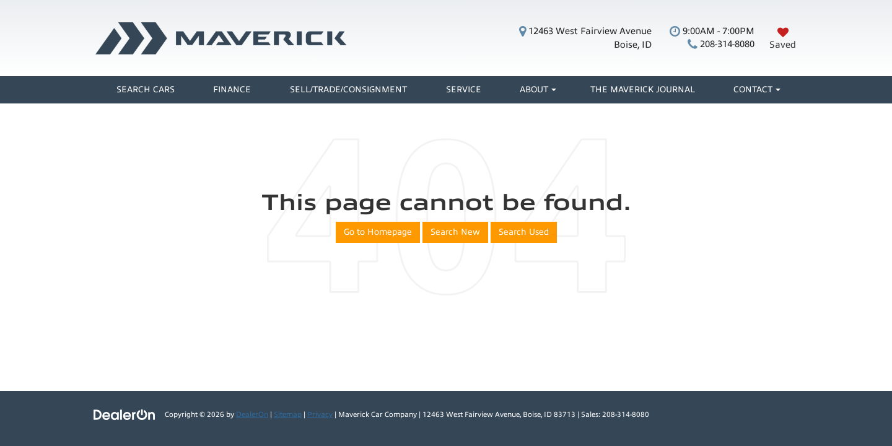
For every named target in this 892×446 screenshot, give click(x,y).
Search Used (524, 232)
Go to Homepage (378, 232)
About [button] (534, 89)
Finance (232, 89)
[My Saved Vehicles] (782, 38)
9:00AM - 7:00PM (712, 31)
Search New (455, 232)
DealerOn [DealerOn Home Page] (252, 414)
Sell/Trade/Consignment (348, 89)
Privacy (320, 414)
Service (463, 89)
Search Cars (145, 89)
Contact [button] (752, 89)
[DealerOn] (124, 414)
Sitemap (288, 414)
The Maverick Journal (642, 89)
